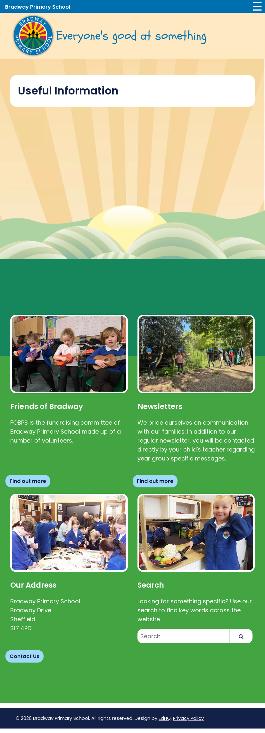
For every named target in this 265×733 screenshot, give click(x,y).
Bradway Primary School (37, 7)
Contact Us (24, 656)
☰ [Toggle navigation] (257, 6)
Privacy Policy (188, 718)
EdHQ (165, 718)
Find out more (28, 481)
